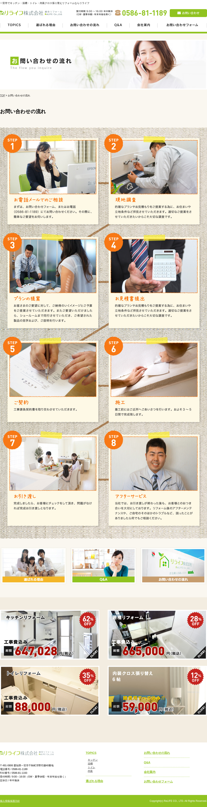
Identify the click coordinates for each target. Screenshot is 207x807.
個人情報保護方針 (10, 801)
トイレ (91, 767)
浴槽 (90, 763)
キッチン (93, 759)
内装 (90, 771)
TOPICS (91, 752)
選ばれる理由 (94, 781)
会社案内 (149, 772)
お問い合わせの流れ (157, 752)
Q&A (147, 762)
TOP (2, 95)
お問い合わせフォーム (158, 781)
